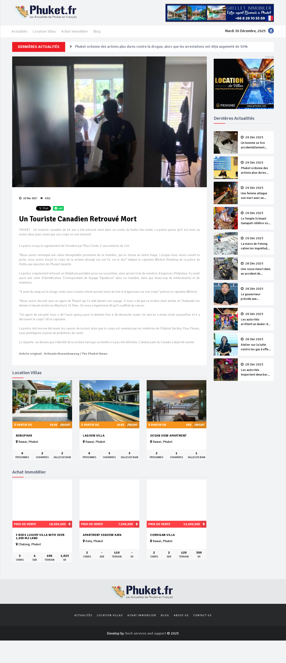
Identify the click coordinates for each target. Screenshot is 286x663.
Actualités (19, 31)
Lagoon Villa (93, 435)
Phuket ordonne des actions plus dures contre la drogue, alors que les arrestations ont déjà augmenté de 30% (161, 47)
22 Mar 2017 (28, 198)
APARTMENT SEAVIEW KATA (102, 535)
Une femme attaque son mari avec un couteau (256, 193)
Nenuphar (24, 435)
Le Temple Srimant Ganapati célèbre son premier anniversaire (256, 218)
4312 (45, 198)
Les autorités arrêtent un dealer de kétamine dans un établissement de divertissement (256, 319)
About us (181, 615)
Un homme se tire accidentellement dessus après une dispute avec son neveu (256, 143)
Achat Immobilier (74, 31)
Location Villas (44, 31)
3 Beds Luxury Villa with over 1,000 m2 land (40, 536)
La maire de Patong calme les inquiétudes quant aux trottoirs (256, 244)
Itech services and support (146, 633)
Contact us (202, 615)
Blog (97, 31)
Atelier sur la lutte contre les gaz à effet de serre (256, 344)
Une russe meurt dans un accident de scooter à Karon (256, 269)
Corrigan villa (162, 535)
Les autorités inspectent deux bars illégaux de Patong (256, 370)
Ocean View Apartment (168, 435)
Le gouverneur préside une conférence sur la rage (256, 294)
